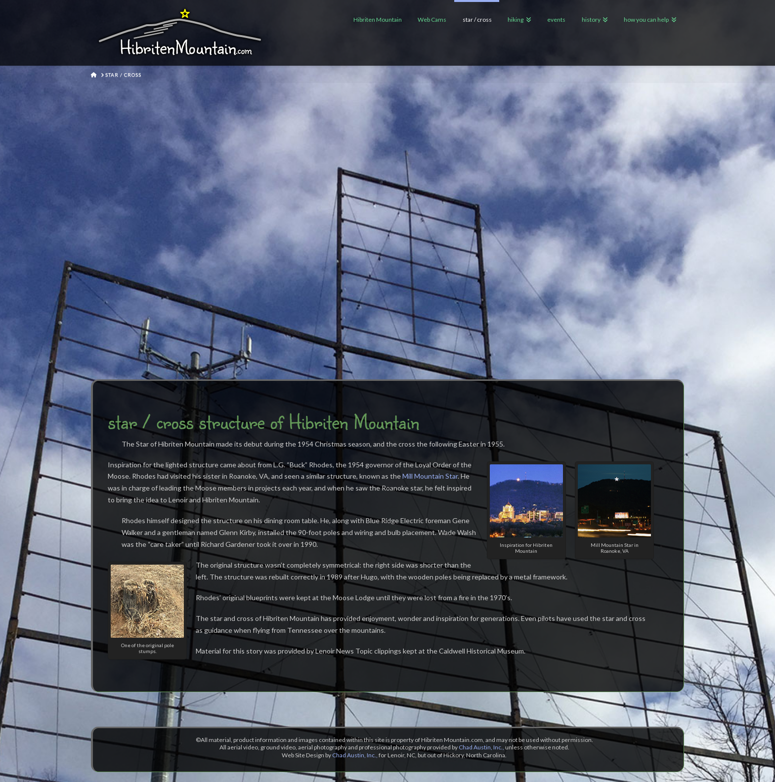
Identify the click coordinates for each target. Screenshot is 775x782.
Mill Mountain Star (430, 476)
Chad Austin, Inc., (481, 747)
